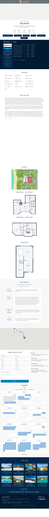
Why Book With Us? (13, 1)
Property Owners (26, 505)
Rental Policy (11, 505)
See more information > (9, 118)
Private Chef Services (10, 506)
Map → (33, 35)
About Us (35, 1)
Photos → (26, 35)
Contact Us (41, 1)
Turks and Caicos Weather (6, 511)
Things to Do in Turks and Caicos (14, 508)
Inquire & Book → (7, 35)
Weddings (22, 509)
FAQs (11, 509)
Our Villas (3, 1)
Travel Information (5, 508)
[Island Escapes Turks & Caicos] (24, 2)
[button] (18, 323)
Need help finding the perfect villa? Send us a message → (24, 498)
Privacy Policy (16, 505)
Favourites (46, 1)
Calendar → (17, 35)
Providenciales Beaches (5, 509)
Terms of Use (21, 505)
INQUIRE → (8, 48)
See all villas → (24, 495)
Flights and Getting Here (16, 509)
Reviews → (24, 38)
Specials (7, 1)
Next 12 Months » (24, 445)
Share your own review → (24, 277)
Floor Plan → (41, 35)
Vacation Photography (23, 508)
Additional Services (5, 505)
